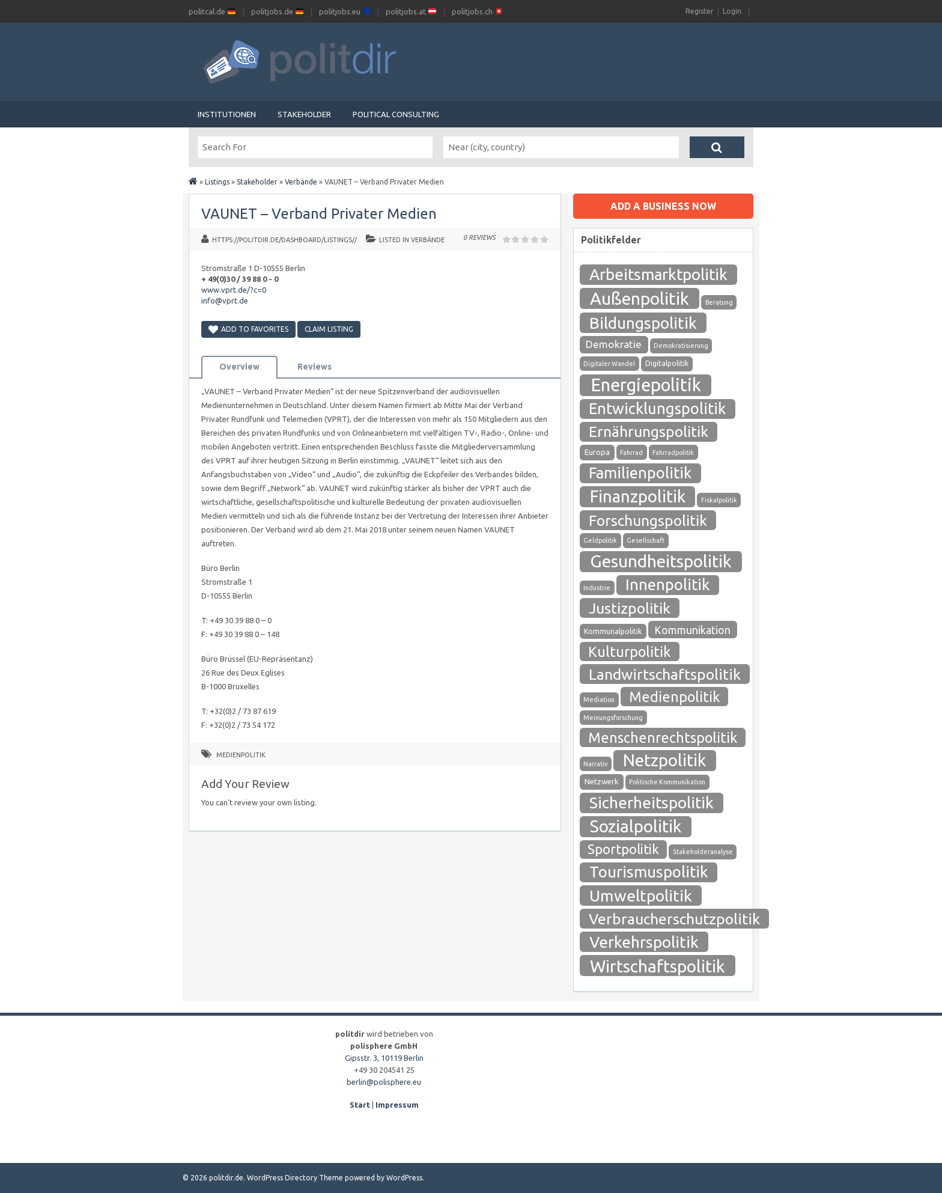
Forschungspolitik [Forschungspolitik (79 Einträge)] (648, 520)
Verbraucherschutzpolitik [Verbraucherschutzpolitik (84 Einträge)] (674, 919)
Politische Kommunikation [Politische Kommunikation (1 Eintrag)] (667, 782)
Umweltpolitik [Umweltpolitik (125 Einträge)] (640, 895)
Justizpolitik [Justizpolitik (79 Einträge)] (629, 608)
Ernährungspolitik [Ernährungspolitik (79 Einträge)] (648, 431)
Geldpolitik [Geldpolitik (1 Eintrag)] (600, 540)
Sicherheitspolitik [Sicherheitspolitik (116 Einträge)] (651, 802)
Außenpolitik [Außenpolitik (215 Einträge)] (639, 298)
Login (732, 11)
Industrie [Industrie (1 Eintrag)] (596, 587)
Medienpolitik (241, 754)
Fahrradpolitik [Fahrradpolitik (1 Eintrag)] (673, 452)
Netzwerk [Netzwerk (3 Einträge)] (602, 781)
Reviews (314, 366)
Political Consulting (396, 114)
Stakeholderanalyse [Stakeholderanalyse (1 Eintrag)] (703, 851)
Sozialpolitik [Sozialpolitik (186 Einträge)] (635, 826)
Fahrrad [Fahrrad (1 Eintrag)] (631, 452)
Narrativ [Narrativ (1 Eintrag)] (595, 763)
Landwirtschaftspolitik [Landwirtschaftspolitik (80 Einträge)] (665, 674)
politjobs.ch (477, 11)
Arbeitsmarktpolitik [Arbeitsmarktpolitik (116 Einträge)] (658, 274)
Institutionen (227, 114)
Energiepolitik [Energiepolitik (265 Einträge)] (646, 385)
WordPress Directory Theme (295, 1178)
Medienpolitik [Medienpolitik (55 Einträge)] (674, 696)
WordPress (404, 1178)
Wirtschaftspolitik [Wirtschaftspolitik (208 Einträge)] (657, 965)
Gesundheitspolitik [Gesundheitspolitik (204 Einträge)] (661, 561)
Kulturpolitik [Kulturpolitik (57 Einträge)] (629, 651)
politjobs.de (277, 11)
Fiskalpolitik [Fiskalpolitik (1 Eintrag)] (719, 500)
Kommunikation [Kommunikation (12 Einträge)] (692, 630)
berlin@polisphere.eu (384, 1082)
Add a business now (663, 206)
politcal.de (212, 11)
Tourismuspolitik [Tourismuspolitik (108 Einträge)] (648, 871)
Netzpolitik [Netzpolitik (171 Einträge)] (664, 760)
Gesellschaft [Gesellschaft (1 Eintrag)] (645, 540)
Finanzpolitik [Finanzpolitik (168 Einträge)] (637, 496)
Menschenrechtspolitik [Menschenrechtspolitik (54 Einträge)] (662, 737)
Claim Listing (329, 329)
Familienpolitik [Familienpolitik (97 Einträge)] (640, 472)
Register (699, 11)
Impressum (397, 1104)
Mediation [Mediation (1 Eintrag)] (599, 699)
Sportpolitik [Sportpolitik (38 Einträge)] (623, 848)
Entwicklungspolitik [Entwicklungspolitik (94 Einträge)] (657, 408)
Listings (217, 182)
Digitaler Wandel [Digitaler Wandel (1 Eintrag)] (609, 363)
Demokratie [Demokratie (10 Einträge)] (614, 344)
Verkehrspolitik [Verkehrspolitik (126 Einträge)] (644, 942)
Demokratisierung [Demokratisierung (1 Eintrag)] (681, 345)
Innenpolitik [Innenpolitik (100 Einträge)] (667, 584)
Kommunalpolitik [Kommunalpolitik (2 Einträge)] (613, 631)
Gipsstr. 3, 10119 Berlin (384, 1058)
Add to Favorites (248, 329)
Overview (239, 366)
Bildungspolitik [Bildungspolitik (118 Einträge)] (643, 323)
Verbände (301, 182)
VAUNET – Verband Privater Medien (319, 214)
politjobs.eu (345, 11)
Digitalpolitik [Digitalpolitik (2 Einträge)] (666, 363)
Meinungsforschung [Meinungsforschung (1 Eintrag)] (613, 717)
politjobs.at (411, 11)
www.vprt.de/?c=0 (233, 289)
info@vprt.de (224, 300)
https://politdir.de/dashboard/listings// (284, 239)
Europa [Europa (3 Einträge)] (597, 452)
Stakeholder (304, 114)
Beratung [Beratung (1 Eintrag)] (719, 302)
